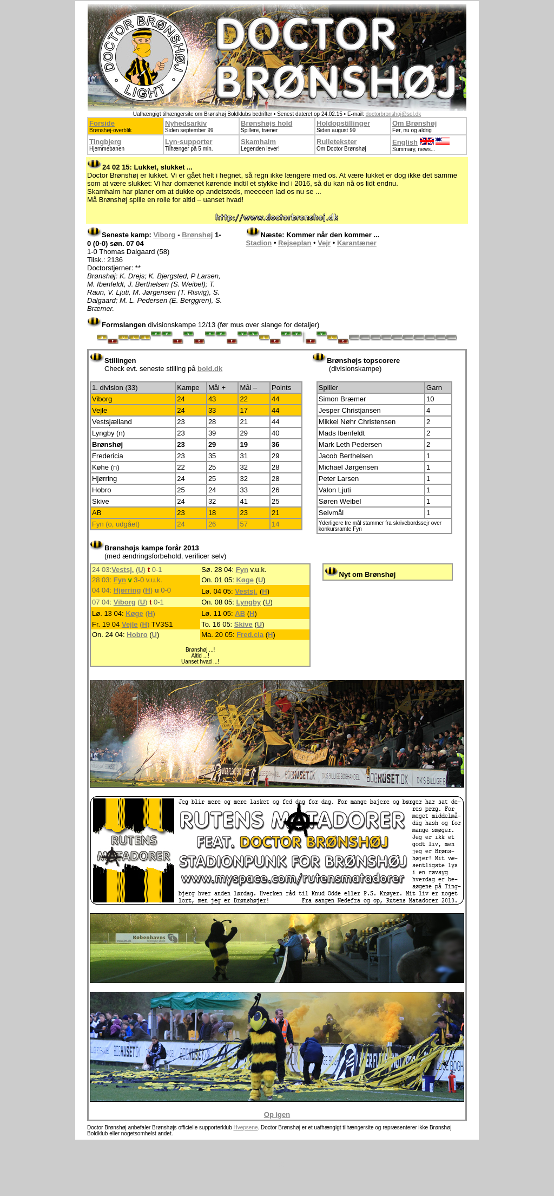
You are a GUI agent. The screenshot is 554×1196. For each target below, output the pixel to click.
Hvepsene (245, 1127)
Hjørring (127, 590)
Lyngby (248, 602)
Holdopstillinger (343, 123)
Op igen (277, 1114)
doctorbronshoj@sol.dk (393, 114)
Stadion (259, 243)
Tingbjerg (105, 142)
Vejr (324, 243)
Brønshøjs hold (266, 123)
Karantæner (357, 243)
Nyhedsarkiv (186, 123)
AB (240, 613)
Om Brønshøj (414, 123)
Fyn (242, 570)
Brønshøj (197, 235)
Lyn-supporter (189, 142)
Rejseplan (294, 243)
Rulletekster (336, 142)
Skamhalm (258, 142)
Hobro (137, 634)
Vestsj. (122, 570)
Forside (102, 123)
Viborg (164, 235)
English (405, 142)
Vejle (130, 624)
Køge (245, 580)
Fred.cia (249, 634)
